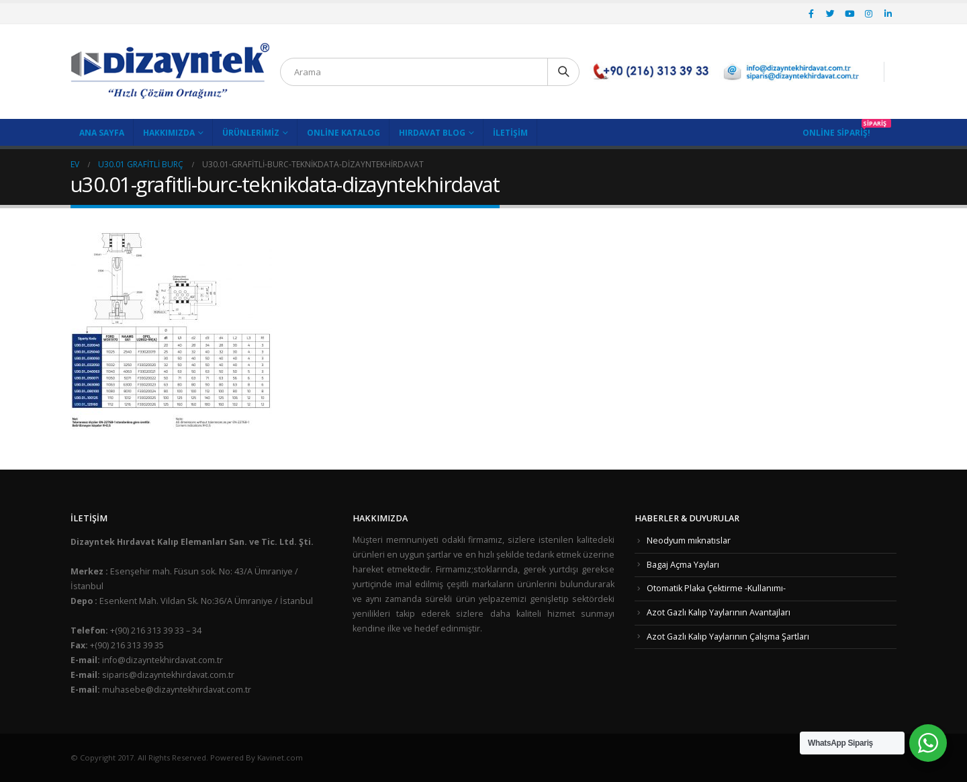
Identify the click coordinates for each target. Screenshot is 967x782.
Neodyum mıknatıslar (689, 540)
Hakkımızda (169, 132)
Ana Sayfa (101, 132)
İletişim (510, 132)
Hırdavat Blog (432, 132)
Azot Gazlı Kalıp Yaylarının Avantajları (718, 612)
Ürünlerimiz (250, 132)
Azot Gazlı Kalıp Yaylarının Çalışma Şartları (728, 636)
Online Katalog (343, 132)
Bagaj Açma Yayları (683, 564)
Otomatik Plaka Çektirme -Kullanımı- (716, 588)
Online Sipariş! (836, 132)
